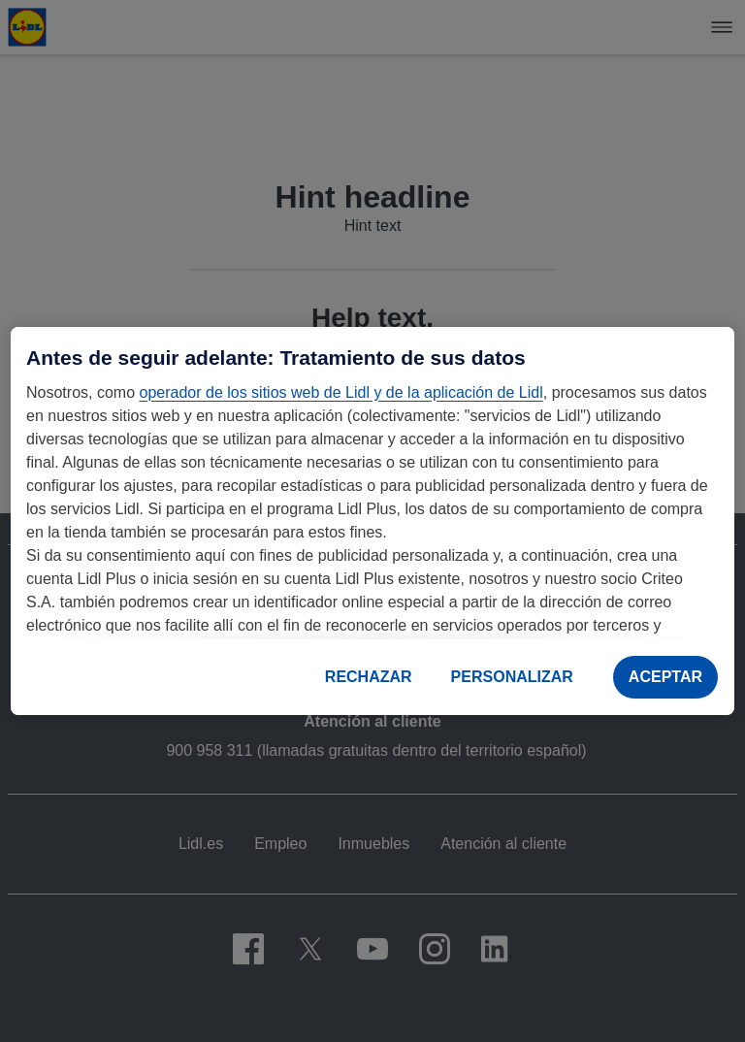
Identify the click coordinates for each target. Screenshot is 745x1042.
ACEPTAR (665, 676)
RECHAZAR (368, 676)
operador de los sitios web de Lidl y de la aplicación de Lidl (340, 392)
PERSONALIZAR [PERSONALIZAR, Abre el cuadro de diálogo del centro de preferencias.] (512, 676)
